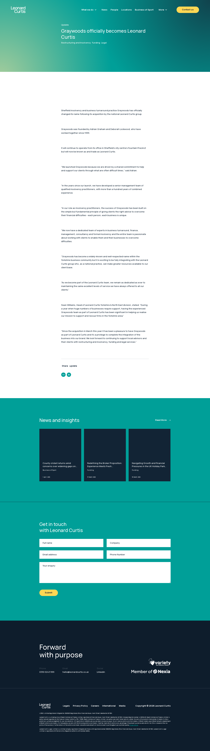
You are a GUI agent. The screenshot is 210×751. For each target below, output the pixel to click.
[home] (25, 9)
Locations (126, 9)
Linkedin (101, 672)
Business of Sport (144, 9)
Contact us (188, 9)
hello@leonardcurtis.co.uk (76, 672)
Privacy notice (134, 725)
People (114, 9)
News (104, 9)
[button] (89, 9)
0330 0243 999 (46, 672)
